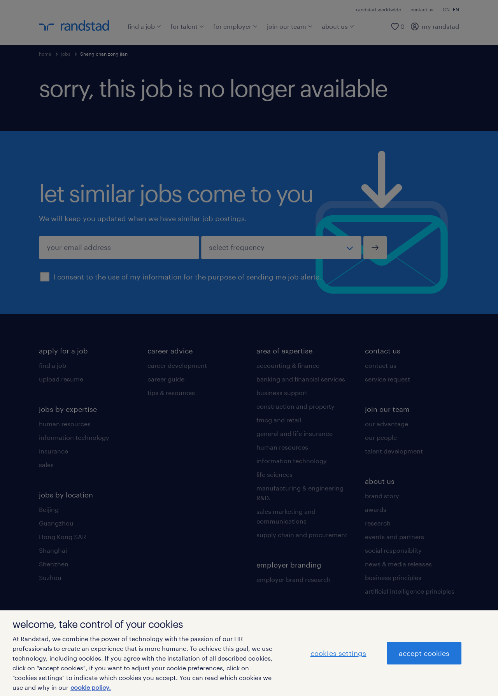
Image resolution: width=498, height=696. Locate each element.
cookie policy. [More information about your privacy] (90, 687)
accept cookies (424, 653)
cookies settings (338, 653)
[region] (249, 653)
